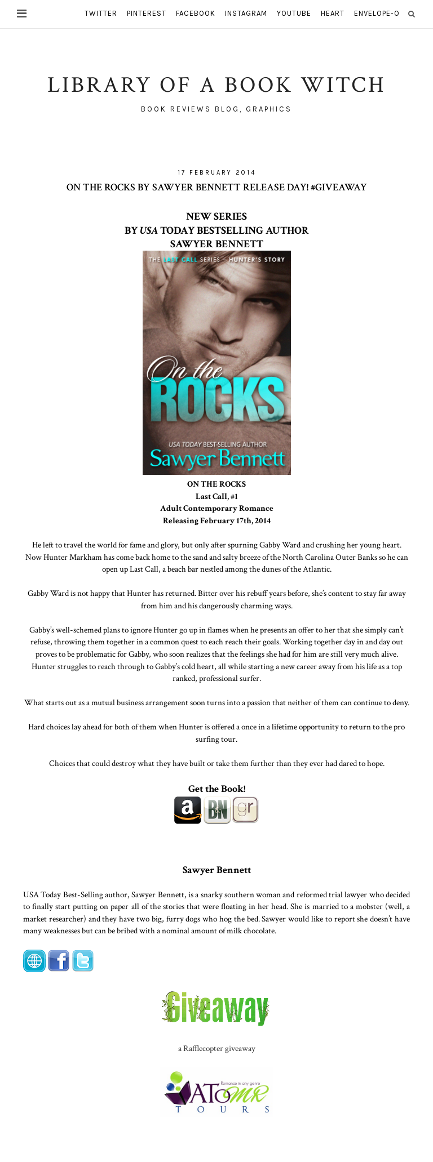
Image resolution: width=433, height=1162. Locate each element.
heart (332, 13)
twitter (101, 13)
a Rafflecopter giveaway (216, 1048)
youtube (294, 13)
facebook (195, 13)
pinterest (146, 13)
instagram (246, 13)
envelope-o (377, 13)
